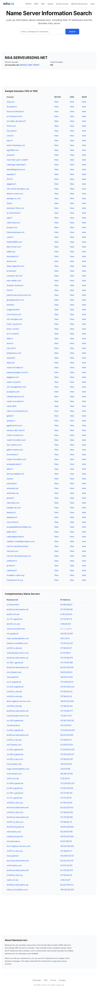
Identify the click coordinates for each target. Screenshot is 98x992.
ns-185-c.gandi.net (15, 662)
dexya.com (11, 261)
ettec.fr (10, 469)
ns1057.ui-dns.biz (14, 648)
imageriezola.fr (13, 309)
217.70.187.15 (66, 798)
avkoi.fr (10, 343)
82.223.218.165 (66, 735)
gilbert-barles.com (15, 449)
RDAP (36, 4)
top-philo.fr (12, 131)
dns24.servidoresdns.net (17, 807)
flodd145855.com (14, 242)
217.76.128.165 (66, 817)
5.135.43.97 (65, 880)
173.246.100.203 (67, 730)
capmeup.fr (12, 570)
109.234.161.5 (66, 764)
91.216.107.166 (66, 831)
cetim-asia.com (13, 222)
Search (72, 31)
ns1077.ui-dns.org (14, 851)
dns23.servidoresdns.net (17, 609)
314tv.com (11, 126)
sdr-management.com (16, 387)
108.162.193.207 (67, 889)
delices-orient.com (15, 193)
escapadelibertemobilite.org (19, 527)
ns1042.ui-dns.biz (14, 696)
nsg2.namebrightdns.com (18, 769)
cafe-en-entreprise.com (17, 411)
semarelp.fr (12, 483)
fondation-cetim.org (15, 575)
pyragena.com (13, 391)
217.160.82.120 (66, 759)
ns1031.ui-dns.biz (14, 740)
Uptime (50, 4)
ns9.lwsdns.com (14, 831)
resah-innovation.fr (15, 401)
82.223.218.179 (66, 860)
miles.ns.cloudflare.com (17, 889)
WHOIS (28, 4)
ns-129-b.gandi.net (15, 720)
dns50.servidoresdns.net (17, 735)
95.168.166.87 (66, 604)
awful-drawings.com (16, 145)
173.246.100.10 (66, 682)
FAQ (45, 980)
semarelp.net (12, 488)
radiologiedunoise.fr (15, 536)
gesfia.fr (10, 416)
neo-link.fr (11, 348)
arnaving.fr (11, 271)
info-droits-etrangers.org (18, 189)
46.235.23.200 (66, 633)
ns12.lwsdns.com (14, 865)
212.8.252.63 (65, 725)
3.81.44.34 (65, 638)
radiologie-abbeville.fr (16, 164)
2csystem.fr (12, 106)
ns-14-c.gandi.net (14, 798)
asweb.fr (10, 498)
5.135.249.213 (66, 614)
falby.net (10, 362)
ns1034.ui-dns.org (15, 875)
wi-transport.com (14, 116)
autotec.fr (11, 420)
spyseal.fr (11, 358)
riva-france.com (14, 314)
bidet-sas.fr (12, 532)
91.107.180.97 (66, 841)
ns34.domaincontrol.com (18, 716)
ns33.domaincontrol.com (18, 653)
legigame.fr (11, 184)
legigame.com (13, 377)
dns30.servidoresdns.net (17, 667)
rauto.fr (10, 237)
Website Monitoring (79, 4)
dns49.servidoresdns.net (18, 817)
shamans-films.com (15, 208)
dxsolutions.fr (13, 256)
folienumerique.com (15, 232)
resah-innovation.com (16, 459)
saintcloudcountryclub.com (19, 295)
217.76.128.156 (66, 609)
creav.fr (10, 135)
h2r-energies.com (14, 319)
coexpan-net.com (14, 276)
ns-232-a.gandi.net (15, 749)
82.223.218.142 (66, 807)
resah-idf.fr (12, 406)
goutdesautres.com (15, 300)
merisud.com (12, 551)
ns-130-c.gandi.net (15, 793)
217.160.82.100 (66, 812)
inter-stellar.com (14, 280)
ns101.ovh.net (13, 778)
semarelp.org (12, 493)
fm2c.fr (10, 290)
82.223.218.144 (67, 885)
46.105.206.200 (67, 827)
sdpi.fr (9, 218)
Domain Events (62, 4)
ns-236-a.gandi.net (15, 783)
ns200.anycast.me (15, 836)
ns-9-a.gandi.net (14, 682)
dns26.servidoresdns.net (17, 885)
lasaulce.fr (11, 512)
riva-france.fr (13, 522)
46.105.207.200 (67, 836)
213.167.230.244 (67, 687)
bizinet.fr (10, 305)
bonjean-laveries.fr (15, 285)
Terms (53, 980)
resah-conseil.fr (14, 382)
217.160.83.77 (66, 851)
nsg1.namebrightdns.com (18, 638)
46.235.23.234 (66, 677)
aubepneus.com (14, 353)
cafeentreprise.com (15, 396)
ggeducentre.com (14, 425)
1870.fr (10, 179)
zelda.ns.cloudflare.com (17, 643)
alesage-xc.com (14, 198)
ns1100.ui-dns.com (15, 812)
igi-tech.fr (11, 565)
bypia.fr (10, 478)
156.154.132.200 (67, 846)
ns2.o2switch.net (14, 764)
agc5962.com (13, 150)
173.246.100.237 (67, 783)
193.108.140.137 (67, 856)
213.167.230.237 (67, 754)
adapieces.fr (12, 517)
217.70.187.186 (66, 662)
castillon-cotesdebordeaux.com (21, 541)
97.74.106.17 (65, 653)
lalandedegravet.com (16, 169)
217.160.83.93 (66, 802)
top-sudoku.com (14, 445)
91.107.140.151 (66, 865)
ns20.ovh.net (12, 880)
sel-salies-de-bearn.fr (16, 121)
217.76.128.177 (66, 711)
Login (92, 4)
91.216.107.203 (66, 744)
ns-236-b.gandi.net (15, 754)
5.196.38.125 (65, 624)
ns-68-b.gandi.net (14, 788)
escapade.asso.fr (14, 464)
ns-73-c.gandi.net (14, 619)
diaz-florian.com (14, 247)
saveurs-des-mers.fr (16, 430)
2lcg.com (11, 102)
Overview (36, 980)
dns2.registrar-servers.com (19, 701)
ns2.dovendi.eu (13, 725)
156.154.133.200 (67, 701)
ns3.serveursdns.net (16, 629)
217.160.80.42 (66, 691)
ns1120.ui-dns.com (15, 759)
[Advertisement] (49, 44)
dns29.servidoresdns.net (17, 711)
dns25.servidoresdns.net (17, 658)
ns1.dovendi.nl (13, 604)
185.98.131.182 (66, 773)
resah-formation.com (16, 440)
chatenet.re (12, 561)
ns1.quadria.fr (13, 633)
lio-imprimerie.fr (14, 213)
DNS (43, 4)
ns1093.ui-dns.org (15, 802)
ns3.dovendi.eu (13, 841)
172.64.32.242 (66, 643)
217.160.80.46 (66, 706)
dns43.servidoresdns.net (17, 870)
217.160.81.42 (66, 696)
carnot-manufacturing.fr (17, 546)
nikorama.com (13, 503)
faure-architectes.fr (15, 111)
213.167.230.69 (66, 788)
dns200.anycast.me (15, 827)
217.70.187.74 (66, 619)
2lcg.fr (9, 203)
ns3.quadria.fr (13, 677)
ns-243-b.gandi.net (15, 687)
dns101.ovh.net (13, 624)
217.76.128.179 (66, 870)
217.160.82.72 (66, 822)
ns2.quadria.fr (13, 856)
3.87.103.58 (65, 769)
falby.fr (10, 338)
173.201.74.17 (66, 716)
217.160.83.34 (66, 875)
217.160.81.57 (66, 648)
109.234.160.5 (66, 672)
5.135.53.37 (65, 778)
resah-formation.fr (15, 367)
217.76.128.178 (66, 658)
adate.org (11, 251)
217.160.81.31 (66, 740)
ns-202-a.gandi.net (15, 730)
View (56, 102)
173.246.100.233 (67, 749)
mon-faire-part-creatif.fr (17, 160)
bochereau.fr (12, 454)
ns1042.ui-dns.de (14, 691)
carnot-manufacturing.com (19, 556)
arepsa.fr (11, 155)
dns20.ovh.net (13, 614)
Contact (62, 980)
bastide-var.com (14, 507)
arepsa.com (12, 227)
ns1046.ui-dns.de (14, 706)
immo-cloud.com (14, 324)
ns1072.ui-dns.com (15, 822)
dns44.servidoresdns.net (18, 860)
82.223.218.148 (66, 667)
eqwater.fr (11, 174)
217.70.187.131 (66, 793)
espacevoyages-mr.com (17, 372)
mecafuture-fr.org (15, 580)
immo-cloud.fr (13, 329)
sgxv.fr (10, 140)
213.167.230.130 (67, 720)
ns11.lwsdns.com (14, 744)
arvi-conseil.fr (13, 334)
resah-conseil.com (15, 435)
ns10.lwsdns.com (14, 773)
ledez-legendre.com (15, 266)
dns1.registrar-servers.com (18, 846)
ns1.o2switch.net (14, 672)
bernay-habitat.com (15, 474)
